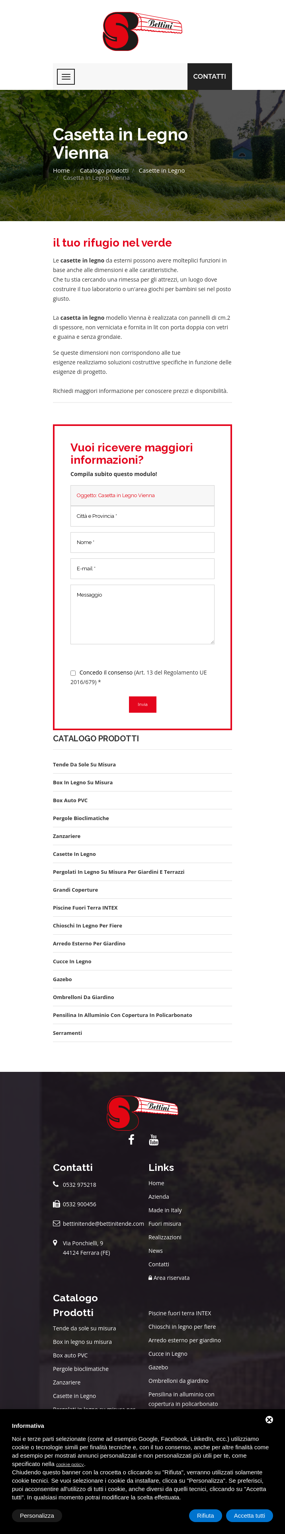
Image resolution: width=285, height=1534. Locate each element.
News (155, 1250)
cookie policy (70, 1464)
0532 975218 (79, 1184)
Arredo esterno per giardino (184, 1340)
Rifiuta (205, 1515)
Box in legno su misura (82, 1341)
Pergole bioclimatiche (81, 1369)
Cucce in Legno (167, 1353)
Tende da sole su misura (84, 1328)
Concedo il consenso (106, 672)
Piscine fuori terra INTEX (179, 1313)
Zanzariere (66, 1382)
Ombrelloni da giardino (178, 1380)
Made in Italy (165, 1210)
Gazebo (158, 1367)
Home (61, 170)
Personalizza (37, 1515)
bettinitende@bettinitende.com (103, 1223)
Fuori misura (164, 1223)
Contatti (209, 76)
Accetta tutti (249, 1515)
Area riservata (169, 1277)
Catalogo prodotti (104, 170)
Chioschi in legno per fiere (182, 1326)
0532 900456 (79, 1204)
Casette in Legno (162, 170)
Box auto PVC (70, 1355)
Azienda (158, 1196)
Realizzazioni (165, 1237)
